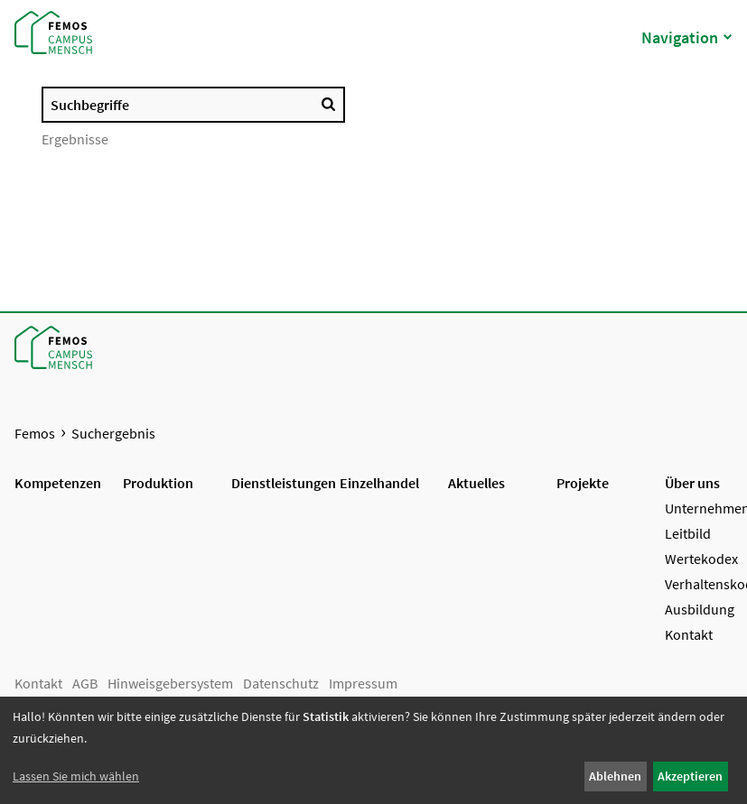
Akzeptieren (690, 776)
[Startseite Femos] (49, 31)
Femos (34, 433)
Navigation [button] (686, 37)
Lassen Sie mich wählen (76, 776)
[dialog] (373, 750)
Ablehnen (615, 776)
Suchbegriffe (90, 105)
